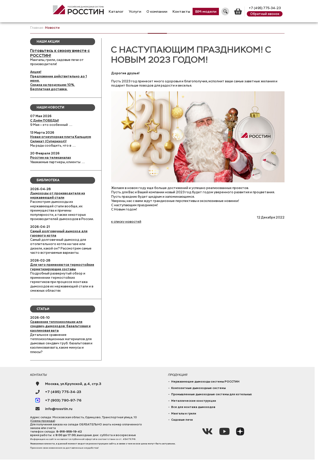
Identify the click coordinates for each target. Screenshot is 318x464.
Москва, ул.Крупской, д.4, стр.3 (73, 384)
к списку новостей (126, 222)
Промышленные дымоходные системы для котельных (211, 394)
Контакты (181, 11)
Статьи (43, 309)
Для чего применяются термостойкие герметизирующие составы (62, 267)
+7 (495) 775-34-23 (265, 8)
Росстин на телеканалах (50, 158)
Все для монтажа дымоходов (193, 407)
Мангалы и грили (183, 413)
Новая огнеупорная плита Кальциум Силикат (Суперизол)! (60, 139)
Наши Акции (48, 42)
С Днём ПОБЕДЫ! (44, 121)
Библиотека (48, 180)
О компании (156, 11)
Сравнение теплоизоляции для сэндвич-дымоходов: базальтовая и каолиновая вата (60, 326)
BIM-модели (205, 11)
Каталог (116, 11)
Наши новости (50, 107)
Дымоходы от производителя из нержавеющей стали (57, 195)
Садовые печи (182, 420)
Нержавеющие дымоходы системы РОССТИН (205, 381)
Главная (36, 28)
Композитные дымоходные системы (198, 388)
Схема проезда (42, 421)
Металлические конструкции (193, 401)
